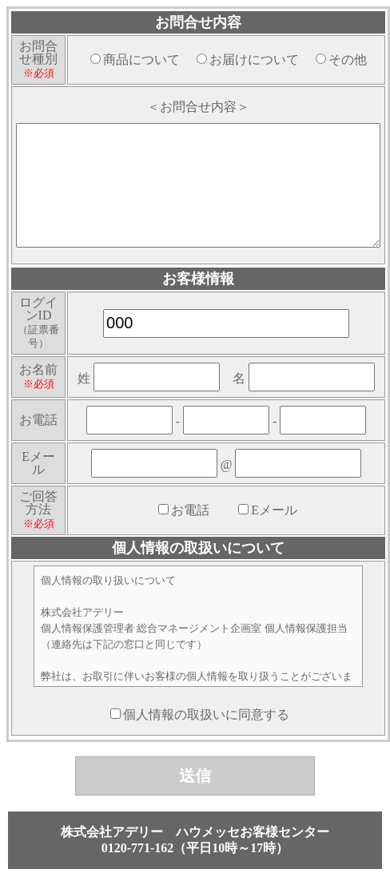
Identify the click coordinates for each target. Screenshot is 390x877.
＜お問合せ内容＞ (198, 106)
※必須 (38, 73)
